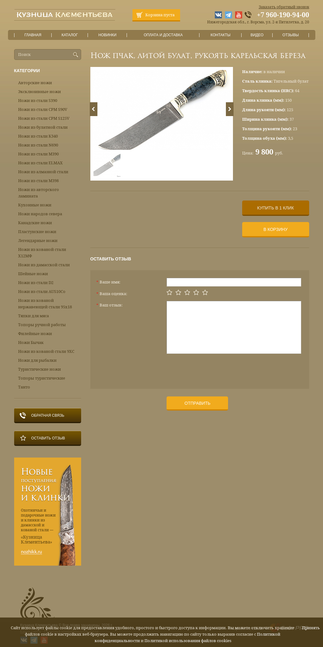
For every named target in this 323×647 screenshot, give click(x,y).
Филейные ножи (35, 333)
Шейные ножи (33, 273)
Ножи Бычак (31, 342)
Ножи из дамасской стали (44, 265)
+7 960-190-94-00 (283, 15)
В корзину (275, 229)
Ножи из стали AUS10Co (41, 291)
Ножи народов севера (40, 214)
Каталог (69, 35)
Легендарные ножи (37, 240)
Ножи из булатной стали (43, 127)
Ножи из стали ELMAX (40, 163)
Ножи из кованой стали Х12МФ (42, 252)
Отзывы (291, 35)
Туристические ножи (39, 369)
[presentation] (213, 369)
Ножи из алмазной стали (43, 172)
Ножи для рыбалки (37, 360)
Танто (24, 387)
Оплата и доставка (163, 35)
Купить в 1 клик (275, 207)
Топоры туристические (41, 378)
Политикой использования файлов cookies (187, 640)
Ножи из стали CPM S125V (43, 118)
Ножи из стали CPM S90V (42, 109)
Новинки (107, 35)
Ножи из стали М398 (38, 180)
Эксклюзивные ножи (39, 91)
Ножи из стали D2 (35, 282)
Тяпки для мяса (33, 316)
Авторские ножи (35, 82)
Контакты (220, 35)
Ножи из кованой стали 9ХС (46, 351)
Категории (27, 70)
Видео (257, 35)
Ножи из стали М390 (38, 154)
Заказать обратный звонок (284, 7)
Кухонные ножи (34, 205)
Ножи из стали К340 (38, 136)
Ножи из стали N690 (38, 145)
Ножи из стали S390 (37, 100)
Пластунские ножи (37, 231)
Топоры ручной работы (42, 324)
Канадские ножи (35, 222)
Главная (32, 35)
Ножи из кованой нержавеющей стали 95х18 (45, 303)
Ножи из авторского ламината (38, 192)
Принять (311, 628)
